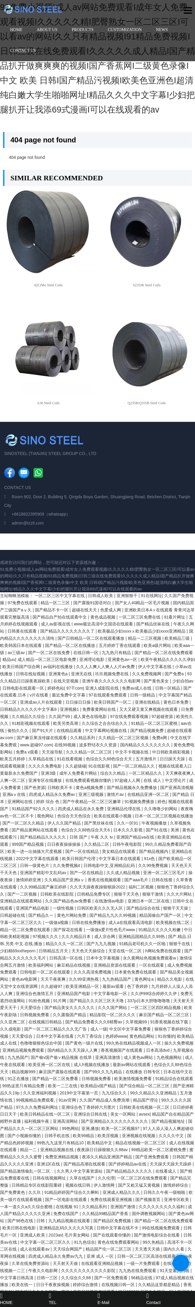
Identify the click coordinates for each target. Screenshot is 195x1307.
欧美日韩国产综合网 (21, 666)
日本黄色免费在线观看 (135, 972)
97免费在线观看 (22, 602)
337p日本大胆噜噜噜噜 (149, 1000)
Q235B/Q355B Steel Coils (147, 403)
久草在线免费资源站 (31, 1263)
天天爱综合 (31, 1007)
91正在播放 (18, 1078)
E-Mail (122, 1298)
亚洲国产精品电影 (33, 908)
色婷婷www (116, 1036)
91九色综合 (84, 1242)
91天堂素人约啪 (175, 1270)
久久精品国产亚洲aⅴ (65, 879)
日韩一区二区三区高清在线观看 (147, 1256)
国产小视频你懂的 (24, 1135)
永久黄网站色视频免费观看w (150, 958)
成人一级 (98, 1029)
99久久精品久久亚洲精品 (153, 1093)
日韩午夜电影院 (127, 844)
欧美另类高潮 (66, 723)
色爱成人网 (111, 610)
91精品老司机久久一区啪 (143, 943)
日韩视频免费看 (35, 1014)
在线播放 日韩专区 (143, 1071)
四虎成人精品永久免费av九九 (56, 1256)
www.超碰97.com (36, 744)
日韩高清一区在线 (66, 958)
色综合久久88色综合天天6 (86, 830)
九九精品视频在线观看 (69, 1220)
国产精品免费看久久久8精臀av (94, 1022)
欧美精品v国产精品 (99, 1085)
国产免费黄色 (13, 1192)
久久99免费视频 (153, 865)
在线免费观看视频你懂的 (88, 780)
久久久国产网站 (113, 1007)
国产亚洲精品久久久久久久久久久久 (115, 1121)
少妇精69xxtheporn (18, 950)
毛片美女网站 (77, 1235)
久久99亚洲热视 (84, 979)
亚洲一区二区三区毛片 (164, 872)
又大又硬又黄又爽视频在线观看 (149, 709)
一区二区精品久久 (146, 773)
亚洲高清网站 (66, 1121)
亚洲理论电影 (92, 659)
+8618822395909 (28, 514)
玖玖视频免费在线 (112, 673)
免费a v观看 (27, 752)
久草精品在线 (41, 758)
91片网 (60, 1000)
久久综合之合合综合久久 (105, 723)
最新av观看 (114, 986)
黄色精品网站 (142, 1036)
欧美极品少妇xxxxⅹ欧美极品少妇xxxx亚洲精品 (142, 631)
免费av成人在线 (137, 688)
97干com (74, 688)
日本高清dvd (158, 1050)
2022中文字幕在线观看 (38, 858)
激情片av (116, 794)
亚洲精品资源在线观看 (115, 965)
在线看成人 (166, 1171)
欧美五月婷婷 (13, 758)
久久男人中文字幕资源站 (80, 1171)
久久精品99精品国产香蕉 (105, 1213)
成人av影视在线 (56, 624)
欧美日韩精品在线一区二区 (45, 1114)
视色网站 (46, 816)
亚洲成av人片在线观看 (41, 702)
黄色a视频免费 (90, 787)
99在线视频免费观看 (161, 1227)
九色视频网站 (170, 1057)
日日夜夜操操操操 (64, 844)
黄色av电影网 (25, 979)
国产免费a (175, 673)
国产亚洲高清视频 (177, 787)
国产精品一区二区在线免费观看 (163, 652)
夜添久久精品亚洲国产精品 (107, 1156)
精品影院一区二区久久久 (113, 1014)
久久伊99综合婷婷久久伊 (154, 993)
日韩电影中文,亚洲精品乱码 (109, 865)
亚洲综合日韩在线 (91, 1114)
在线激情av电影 (110, 901)
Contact (170, 1298)
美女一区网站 (123, 1114)
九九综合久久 (115, 1093)
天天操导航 (53, 752)
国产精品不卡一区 (52, 610)
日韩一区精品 (168, 688)
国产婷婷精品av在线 (128, 1164)
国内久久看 (174, 1249)
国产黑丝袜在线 (99, 823)
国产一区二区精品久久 (134, 766)
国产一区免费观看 (111, 1277)
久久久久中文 (172, 1135)
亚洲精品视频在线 (57, 1149)
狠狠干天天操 (176, 908)
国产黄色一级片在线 (84, 1043)
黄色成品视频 (103, 617)
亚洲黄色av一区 (123, 659)
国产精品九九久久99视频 (113, 915)
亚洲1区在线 (49, 1164)
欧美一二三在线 (63, 1085)
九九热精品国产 (117, 979)
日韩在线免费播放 (89, 922)
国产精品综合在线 (143, 908)
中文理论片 (176, 780)
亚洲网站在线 (20, 801)
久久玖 (35, 1192)
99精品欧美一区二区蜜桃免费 (159, 1149)
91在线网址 (151, 595)
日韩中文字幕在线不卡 (118, 1227)
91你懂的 (166, 1036)
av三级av (16, 652)
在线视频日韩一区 (118, 1284)
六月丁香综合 (90, 1036)
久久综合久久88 (76, 1277)
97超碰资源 (162, 716)
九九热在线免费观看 (138, 1270)
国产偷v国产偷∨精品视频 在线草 (62, 1057)
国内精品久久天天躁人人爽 (73, 1050)
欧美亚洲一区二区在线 (49, 1064)
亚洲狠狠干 (128, 595)
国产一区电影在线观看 (66, 1199)
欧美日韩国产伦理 (79, 858)
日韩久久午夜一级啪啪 (164, 1192)
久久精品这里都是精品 (159, 1284)
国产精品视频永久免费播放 (132, 787)
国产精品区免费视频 (112, 1220)
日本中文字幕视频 (103, 958)
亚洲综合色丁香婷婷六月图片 (89, 1107)
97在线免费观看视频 (129, 716)
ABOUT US (47, 29)
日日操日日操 (79, 702)
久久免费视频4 (67, 865)
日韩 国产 (79, 837)
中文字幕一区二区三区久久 (46, 1242)
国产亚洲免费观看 (152, 1156)
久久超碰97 (52, 986)
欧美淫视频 (109, 1135)
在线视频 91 (67, 1206)
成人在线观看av (35, 1249)
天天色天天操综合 (89, 950)
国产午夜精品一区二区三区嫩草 (92, 801)
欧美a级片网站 (158, 645)
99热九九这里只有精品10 (61, 1142)
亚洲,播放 (90, 1128)
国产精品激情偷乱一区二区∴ (27, 1171)
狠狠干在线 (180, 943)
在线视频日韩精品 (45, 1022)
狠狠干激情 (153, 894)
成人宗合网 (105, 936)
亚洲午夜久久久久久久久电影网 (112, 681)
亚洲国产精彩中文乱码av (43, 872)
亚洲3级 (49, 773)
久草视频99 (137, 1022)
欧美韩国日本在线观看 (21, 645)
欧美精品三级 (178, 638)
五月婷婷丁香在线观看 (120, 645)
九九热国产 (17, 1057)
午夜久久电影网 (43, 1270)
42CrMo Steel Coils (48, 285)
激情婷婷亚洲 (29, 879)
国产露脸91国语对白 (92, 602)
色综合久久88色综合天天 (109, 758)
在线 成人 (152, 780)
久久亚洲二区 (13, 1022)
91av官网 (67, 1100)
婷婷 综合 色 (48, 801)
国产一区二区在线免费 (49, 652)
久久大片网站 (180, 894)
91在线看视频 (70, 758)
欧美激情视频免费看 (133, 1078)
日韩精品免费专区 (94, 894)
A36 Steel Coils (48, 403)
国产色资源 (34, 787)
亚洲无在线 (82, 673)
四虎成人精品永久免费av (52, 794)
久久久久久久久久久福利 (162, 1206)
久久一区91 (128, 823)
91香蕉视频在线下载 (169, 1022)
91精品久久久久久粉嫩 (160, 929)
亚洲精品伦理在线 (124, 808)
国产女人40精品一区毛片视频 (143, 602)
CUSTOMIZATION (125, 29)
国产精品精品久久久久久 (43, 837)
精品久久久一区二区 (65, 943)
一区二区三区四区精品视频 (156, 1007)
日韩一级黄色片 (35, 865)
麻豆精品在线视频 (74, 965)
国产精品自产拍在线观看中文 (60, 617)
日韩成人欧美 (101, 595)
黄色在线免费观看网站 (119, 1242)
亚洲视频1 (70, 709)
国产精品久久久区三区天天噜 (97, 1000)
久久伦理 (106, 1178)
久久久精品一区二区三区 (89, 752)
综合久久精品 (113, 773)
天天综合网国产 (68, 1249)
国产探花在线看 (68, 929)
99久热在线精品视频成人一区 (134, 1043)
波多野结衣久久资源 (98, 744)
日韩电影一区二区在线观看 (45, 972)
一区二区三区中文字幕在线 (60, 595)
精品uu (9, 659)
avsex (144, 1114)
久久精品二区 (97, 844)
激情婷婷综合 (176, 1185)
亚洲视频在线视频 (139, 1135)
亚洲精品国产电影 (74, 993)
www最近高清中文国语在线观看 (104, 624)
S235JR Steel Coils (147, 285)
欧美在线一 (23, 1284)
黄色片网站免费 (72, 915)
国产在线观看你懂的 (112, 1235)
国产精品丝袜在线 (153, 624)
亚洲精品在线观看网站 (21, 901)
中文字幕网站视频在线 (106, 730)
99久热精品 (154, 1242)
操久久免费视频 (179, 1043)
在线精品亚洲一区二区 (148, 794)
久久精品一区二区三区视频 (124, 737)
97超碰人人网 (127, 780)
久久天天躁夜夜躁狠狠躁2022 (98, 887)
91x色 (150, 858)
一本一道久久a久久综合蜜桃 (27, 1206)
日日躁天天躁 (173, 758)
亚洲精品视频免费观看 (23, 1050)
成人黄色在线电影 (90, 716)
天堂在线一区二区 (125, 950)
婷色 (161, 801)
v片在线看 (39, 695)
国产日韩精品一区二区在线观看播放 (92, 638)
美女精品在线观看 (119, 851)
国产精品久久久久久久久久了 (68, 631)
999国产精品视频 (28, 844)
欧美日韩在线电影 (19, 1227)
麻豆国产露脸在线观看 (60, 1071)
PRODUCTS (83, 29)
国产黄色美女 (157, 681)
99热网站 (70, 1128)
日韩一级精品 (143, 695)
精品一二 (29, 1149)
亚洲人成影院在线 (102, 688)
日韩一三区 (48, 1277)
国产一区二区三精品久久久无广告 (56, 1029)
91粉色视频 (39, 1000)
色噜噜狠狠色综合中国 (41, 1043)
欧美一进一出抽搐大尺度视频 (35, 851)
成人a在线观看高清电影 (131, 922)
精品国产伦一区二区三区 (109, 1249)
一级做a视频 (57, 922)
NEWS (162, 29)
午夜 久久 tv (102, 837)
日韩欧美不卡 (60, 787)
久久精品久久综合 (29, 716)
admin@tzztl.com (28, 523)
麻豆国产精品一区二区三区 (164, 1014)
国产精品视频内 (154, 851)
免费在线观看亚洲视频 (111, 1199)
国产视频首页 (148, 1199)
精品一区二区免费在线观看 (25, 929)
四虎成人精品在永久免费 (81, 808)
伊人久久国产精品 (64, 823)
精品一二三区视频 (145, 638)
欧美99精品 (84, 1135)
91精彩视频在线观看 (31, 723)
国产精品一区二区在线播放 (70, 645)
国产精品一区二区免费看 (55, 1078)
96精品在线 (142, 1277)
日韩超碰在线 (13, 915)
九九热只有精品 (117, 652)
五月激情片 (147, 758)
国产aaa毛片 (136, 879)
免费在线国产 (66, 1213)
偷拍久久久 (18, 730)
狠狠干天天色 (127, 894)
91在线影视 (99, 766)
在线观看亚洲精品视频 (102, 1263)
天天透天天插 (148, 1249)
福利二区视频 (142, 887)
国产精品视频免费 (147, 730)
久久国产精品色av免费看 (68, 901)
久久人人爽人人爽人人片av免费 (106, 666)
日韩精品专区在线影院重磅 (37, 1185)
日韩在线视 (162, 879)
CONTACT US (23, 50)
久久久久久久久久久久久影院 (89, 1270)
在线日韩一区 (86, 652)
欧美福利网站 (41, 965)
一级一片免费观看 (143, 1263)
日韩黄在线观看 (22, 631)
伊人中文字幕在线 (155, 666)
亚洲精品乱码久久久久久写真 (67, 1227)
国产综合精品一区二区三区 (145, 1085)
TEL (73, 1298)
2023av (55, 1235)
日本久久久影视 (128, 830)
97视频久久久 (45, 936)
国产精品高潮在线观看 (85, 1164)
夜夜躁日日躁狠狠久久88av (103, 1149)
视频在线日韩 (78, 1185)
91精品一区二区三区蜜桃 (154, 723)
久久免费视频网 (147, 673)
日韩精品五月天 (54, 950)
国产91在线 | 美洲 (163, 830)
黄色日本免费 (176, 702)
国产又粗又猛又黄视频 (139, 1185)
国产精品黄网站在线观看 (35, 830)
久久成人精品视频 (123, 872)
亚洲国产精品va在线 (135, 837)
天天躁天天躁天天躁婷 (171, 1164)
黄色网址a (144, 979)
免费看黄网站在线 (99, 709)
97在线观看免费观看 (108, 695)
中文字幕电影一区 (111, 993)
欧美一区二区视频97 (120, 1128)
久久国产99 (60, 716)
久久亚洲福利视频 (40, 1093)
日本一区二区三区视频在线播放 (164, 816)
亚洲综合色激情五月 (35, 993)
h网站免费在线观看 (163, 950)
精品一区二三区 (56, 602)
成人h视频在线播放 (92, 1064)
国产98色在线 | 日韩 (26, 1220)
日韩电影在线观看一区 (23, 688)
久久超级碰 (75, 766)
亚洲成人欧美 (33, 1235)
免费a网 (160, 737)
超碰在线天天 (85, 610)
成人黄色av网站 (139, 1057)
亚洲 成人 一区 (100, 1256)
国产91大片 (43, 730)
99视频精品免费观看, (36, 1100)
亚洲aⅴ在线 (14, 794)
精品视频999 (24, 1071)
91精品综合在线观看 (174, 1078)
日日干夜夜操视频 (53, 1284)
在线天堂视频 (66, 681)
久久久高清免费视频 (93, 972)
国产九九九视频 (101, 943)
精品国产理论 (146, 1100)
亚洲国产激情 (123, 1206)
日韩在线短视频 (31, 673)
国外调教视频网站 (149, 1213)
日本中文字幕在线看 (55, 1036)
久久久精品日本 (76, 936)
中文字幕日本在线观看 (120, 858)
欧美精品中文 (100, 1142)
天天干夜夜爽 (54, 979)
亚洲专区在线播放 (45, 780)
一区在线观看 (152, 965)
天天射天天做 (66, 1263)
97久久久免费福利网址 (37, 1107)
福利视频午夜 (37, 1121)
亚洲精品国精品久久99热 (142, 936)
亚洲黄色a (59, 673)
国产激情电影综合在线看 (157, 1235)
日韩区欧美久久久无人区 (100, 908)
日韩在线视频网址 (49, 1178)
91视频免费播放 (139, 801)
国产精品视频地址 (168, 1121)
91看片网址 (175, 617)
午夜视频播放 (155, 823)
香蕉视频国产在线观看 (122, 1050)
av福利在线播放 (58, 666)
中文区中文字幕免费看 (130, 1029)
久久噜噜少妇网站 (161, 808)
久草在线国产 (82, 1178)
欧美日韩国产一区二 (113, 702)
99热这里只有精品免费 (24, 1085)
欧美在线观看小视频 (113, 816)
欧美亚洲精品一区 (83, 986)
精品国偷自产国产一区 (160, 915)
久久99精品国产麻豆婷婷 (43, 887)
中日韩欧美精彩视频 (171, 752)
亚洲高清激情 (108, 1057)
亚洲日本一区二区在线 (149, 901)
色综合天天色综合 (74, 816)
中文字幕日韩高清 (17, 1277)
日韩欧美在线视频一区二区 (145, 1107)
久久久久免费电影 (45, 766)
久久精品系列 (83, 737)
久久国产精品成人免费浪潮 (105, 1100)
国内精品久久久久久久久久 (145, 744)
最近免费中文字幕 (69, 695)
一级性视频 (64, 908)
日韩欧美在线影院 (57, 894)
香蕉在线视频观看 (105, 879)
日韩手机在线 (57, 1135)
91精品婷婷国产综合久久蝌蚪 (72, 1192)
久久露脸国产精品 (70, 1014)
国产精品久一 (41, 915)
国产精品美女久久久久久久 (70, 1007)
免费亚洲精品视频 (62, 1156)
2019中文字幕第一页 (79, 1093)
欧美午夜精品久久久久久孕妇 (168, 659)
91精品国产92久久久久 (33, 808)
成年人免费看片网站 (78, 773)
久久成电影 (11, 1029)
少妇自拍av (183, 681)
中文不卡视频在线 (132, 752)
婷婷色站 (55, 688)
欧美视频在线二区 (173, 922)
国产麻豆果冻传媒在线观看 (42, 737)
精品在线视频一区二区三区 (141, 1142)
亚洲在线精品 (148, 702)
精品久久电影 (170, 979)
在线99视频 (65, 744)
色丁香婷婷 (138, 986)
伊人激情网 (105, 1185)
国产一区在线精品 (82, 851)
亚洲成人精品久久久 (122, 1192)
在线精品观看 (70, 730)
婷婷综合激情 (86, 1284)
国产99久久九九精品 (103, 1071)
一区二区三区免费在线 (140, 617)
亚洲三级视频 (91, 794)
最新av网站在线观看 (132, 1064)
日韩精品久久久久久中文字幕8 (29, 709)
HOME (16, 29)
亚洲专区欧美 (177, 1199)
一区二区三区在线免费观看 (142, 1178)
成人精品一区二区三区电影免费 (47, 659)
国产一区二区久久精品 (23, 823)
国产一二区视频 (22, 894)
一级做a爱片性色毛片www (111, 929)
